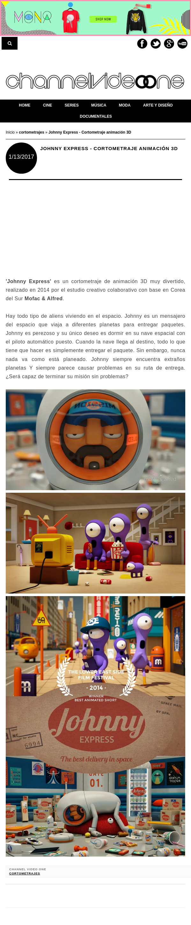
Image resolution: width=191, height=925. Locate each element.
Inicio (11, 132)
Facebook (142, 43)
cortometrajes (24, 873)
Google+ (169, 43)
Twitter (156, 43)
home (24, 105)
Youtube (182, 43)
